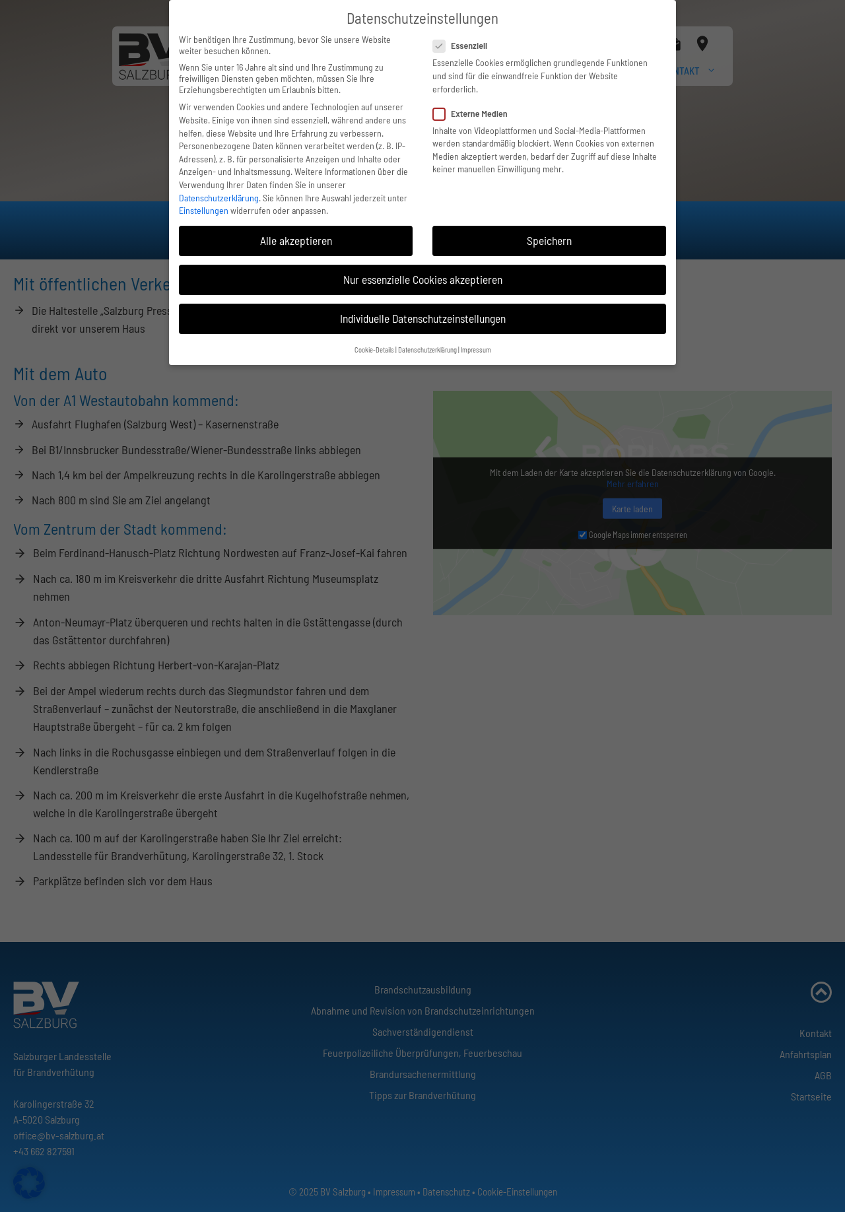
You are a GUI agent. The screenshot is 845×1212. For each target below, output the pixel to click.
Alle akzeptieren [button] (296, 233)
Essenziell (464, 38)
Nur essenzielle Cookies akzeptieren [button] (422, 272)
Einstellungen (203, 203)
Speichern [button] (549, 233)
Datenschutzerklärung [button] (427, 342)
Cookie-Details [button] (374, 342)
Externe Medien (474, 105)
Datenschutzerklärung (219, 189)
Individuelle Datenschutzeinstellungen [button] (423, 311)
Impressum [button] (476, 342)
